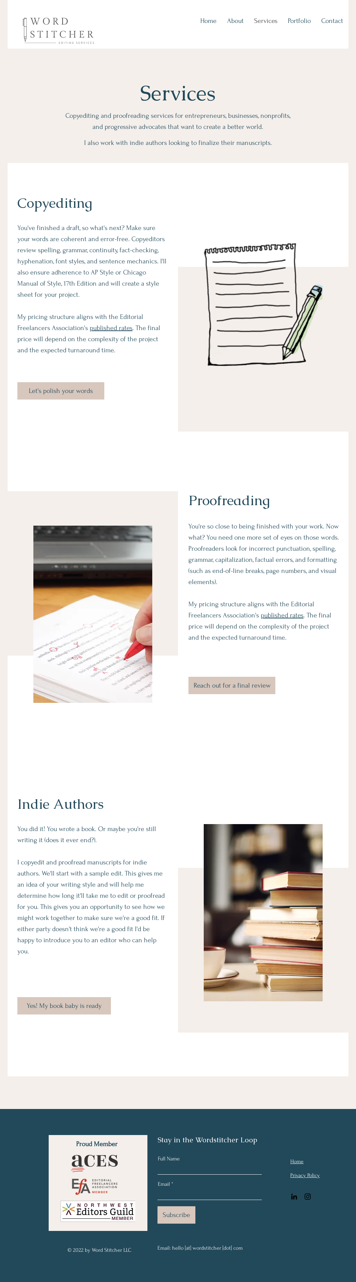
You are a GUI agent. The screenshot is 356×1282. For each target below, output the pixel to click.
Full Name (169, 1158)
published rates (111, 328)
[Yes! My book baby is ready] (64, 1005)
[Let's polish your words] (60, 391)
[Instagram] (308, 1196)
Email (164, 1184)
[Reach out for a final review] (231, 685)
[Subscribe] (176, 1215)
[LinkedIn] (294, 1196)
